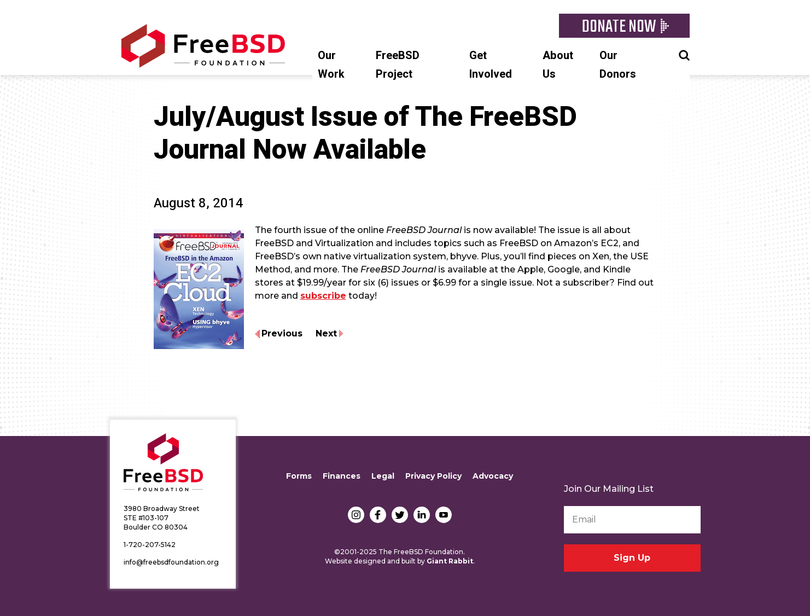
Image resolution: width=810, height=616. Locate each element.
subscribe (323, 295)
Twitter (400, 515)
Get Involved (490, 65)
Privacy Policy (433, 476)
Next (326, 333)
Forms (299, 476)
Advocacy (493, 476)
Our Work (331, 65)
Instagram (356, 515)
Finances (341, 476)
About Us (558, 65)
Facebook (378, 515)
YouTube (443, 515)
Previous (281, 333)
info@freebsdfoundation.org (171, 562)
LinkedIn (422, 515)
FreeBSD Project (397, 65)
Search (684, 54)
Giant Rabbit (450, 561)
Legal (382, 476)
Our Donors (617, 65)
